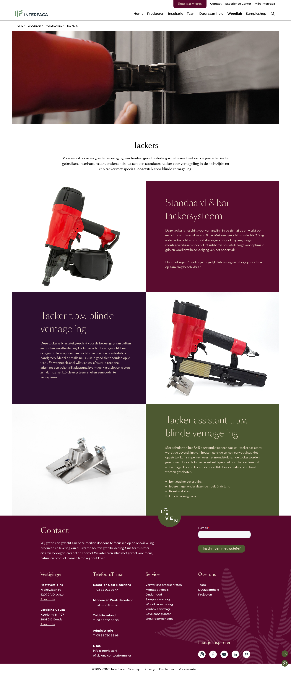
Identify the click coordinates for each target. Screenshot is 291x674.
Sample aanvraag (158, 599)
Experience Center (238, 3)
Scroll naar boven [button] (285, 653)
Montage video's (157, 589)
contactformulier (119, 655)
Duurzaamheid (208, 589)
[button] (285, 663)
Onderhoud (154, 594)
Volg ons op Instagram (202, 654)
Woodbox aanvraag (159, 604)
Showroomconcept (160, 618)
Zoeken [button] (273, 13)
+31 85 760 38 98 (107, 635)
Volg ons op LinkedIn (235, 654)
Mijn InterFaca (265, 3)
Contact (216, 3)
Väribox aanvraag (158, 609)
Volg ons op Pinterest (246, 654)
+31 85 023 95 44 (107, 589)
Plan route (47, 599)
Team (202, 585)
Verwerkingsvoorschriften (164, 585)
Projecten (205, 594)
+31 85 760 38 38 (107, 620)
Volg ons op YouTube (224, 654)
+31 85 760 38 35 (106, 605)
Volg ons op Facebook (213, 654)
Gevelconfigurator (158, 614)
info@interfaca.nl (105, 650)
